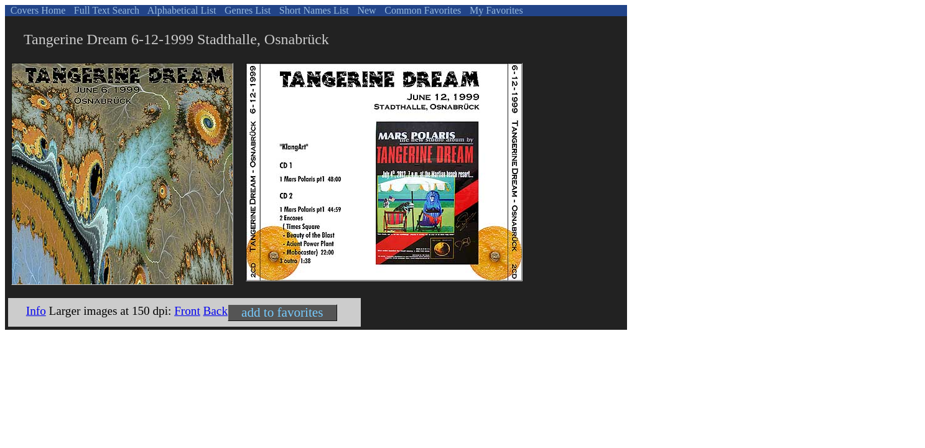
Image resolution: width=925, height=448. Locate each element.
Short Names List (313, 10)
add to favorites (282, 312)
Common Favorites (421, 10)
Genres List (246, 10)
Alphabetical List (181, 10)
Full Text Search (105, 10)
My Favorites (495, 10)
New (365, 10)
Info (36, 310)
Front (187, 310)
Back (215, 310)
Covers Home (36, 10)
